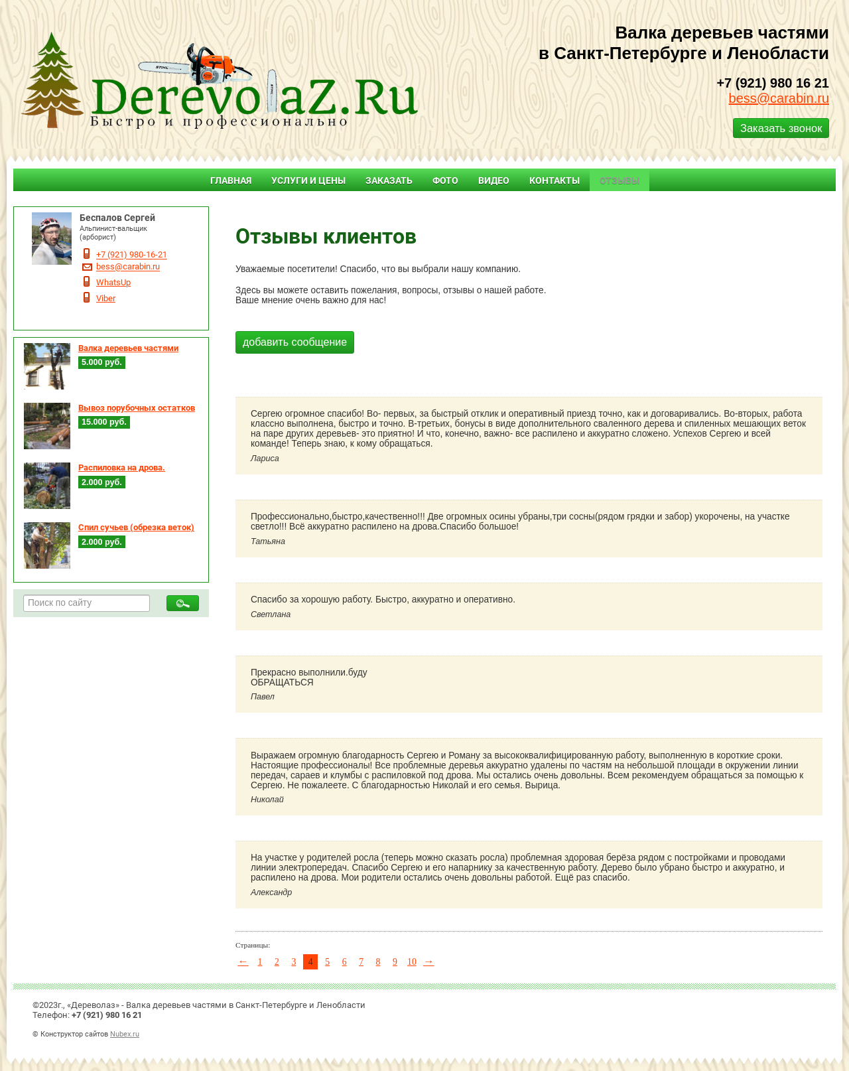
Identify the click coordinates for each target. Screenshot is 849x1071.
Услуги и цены (308, 180)
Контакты (554, 180)
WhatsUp (113, 282)
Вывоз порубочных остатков (136, 408)
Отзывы (619, 180)
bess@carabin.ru (779, 98)
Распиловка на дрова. (121, 467)
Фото (445, 180)
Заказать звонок (781, 128)
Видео (493, 180)
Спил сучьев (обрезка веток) (136, 527)
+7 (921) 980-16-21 (131, 255)
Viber (105, 298)
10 (412, 962)
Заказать (389, 180)
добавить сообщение (295, 342)
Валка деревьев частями (128, 348)
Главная (230, 180)
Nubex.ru (124, 1033)
